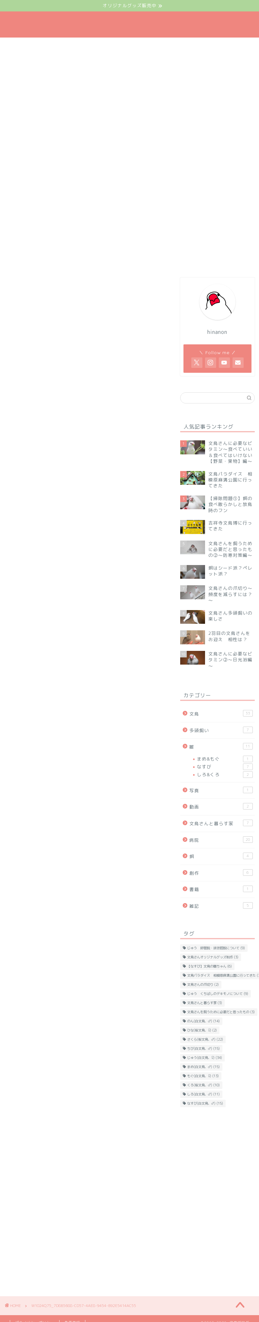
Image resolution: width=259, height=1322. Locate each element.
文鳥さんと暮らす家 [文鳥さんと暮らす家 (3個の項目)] (204, 1002)
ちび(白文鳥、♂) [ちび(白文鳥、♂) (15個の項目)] (203, 1048)
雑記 (220, 905)
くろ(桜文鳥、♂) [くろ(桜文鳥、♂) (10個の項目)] (203, 1085)
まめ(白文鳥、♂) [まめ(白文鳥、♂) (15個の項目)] (203, 1066)
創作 (220, 872)
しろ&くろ (224, 774)
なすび (224, 766)
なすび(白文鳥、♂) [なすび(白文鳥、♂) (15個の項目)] (205, 1103)
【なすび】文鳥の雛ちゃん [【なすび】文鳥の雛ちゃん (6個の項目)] (209, 966)
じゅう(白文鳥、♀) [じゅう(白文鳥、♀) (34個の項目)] (204, 1057)
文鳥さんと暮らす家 (220, 823)
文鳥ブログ (129, 24)
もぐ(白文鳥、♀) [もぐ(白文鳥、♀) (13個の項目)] (203, 1076)
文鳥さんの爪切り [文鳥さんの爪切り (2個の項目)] (203, 984)
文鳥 (220, 713)
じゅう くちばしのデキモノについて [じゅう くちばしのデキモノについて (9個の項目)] (217, 993)
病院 (220, 839)
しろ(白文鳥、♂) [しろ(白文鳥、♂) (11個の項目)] (203, 1094)
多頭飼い (220, 730)
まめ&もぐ (224, 759)
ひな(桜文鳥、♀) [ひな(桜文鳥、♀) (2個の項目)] (202, 1030)
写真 (220, 790)
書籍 (220, 889)
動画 (220, 806)
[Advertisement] (216, 1157)
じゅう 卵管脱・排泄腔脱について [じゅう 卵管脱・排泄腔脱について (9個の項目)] (216, 948)
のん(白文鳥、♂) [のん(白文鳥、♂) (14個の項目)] (203, 1021)
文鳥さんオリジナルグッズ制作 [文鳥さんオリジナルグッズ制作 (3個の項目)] (212, 957)
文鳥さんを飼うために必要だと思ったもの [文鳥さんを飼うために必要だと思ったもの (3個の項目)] (221, 1012)
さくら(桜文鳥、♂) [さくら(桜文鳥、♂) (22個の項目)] (205, 1039)
